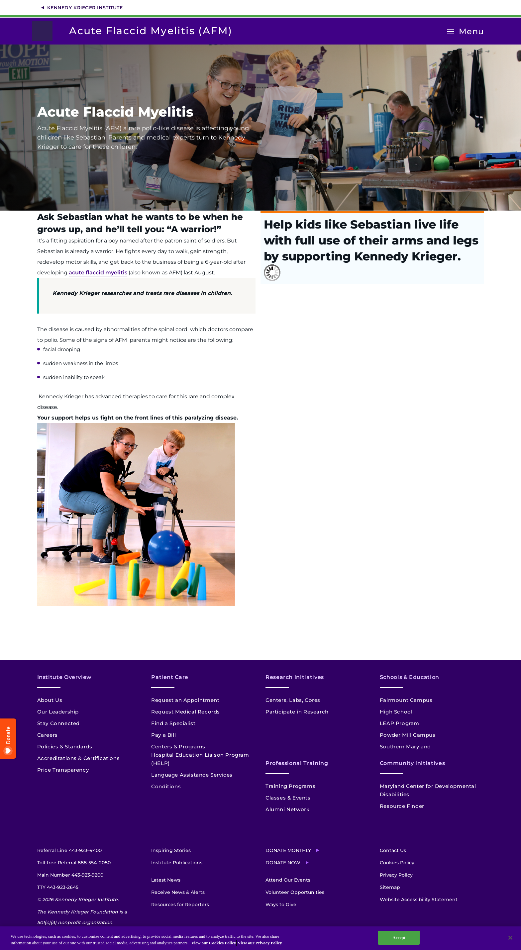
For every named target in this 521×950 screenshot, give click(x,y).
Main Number (70, 875)
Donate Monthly (288, 850)
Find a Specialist (173, 723)
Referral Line (69, 850)
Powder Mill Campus (408, 735)
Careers (47, 735)
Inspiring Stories (171, 850)
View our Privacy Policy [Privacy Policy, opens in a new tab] (260, 942)
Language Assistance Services (192, 775)
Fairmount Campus (406, 700)
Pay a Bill (163, 735)
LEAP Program (399, 723)
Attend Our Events (287, 880)
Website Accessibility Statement (419, 900)
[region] (260, 938)
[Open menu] (450, 32)
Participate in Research (297, 712)
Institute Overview (64, 677)
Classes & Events (288, 798)
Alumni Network (287, 809)
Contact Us (393, 850)
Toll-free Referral (74, 862)
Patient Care (169, 677)
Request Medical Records (185, 712)
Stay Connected (58, 723)
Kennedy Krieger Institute (85, 8)
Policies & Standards (64, 746)
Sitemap (390, 887)
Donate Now (282, 863)
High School (396, 712)
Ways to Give (280, 904)
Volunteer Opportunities (294, 892)
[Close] (510, 937)
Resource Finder (402, 806)
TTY (57, 887)
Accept (398, 937)
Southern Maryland (405, 746)
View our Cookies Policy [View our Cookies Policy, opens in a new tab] (213, 942)
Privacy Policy (396, 875)
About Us (49, 700)
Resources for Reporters (180, 904)
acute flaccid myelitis (98, 272)
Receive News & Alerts (178, 892)
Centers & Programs (178, 746)
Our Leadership (58, 712)
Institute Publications (176, 863)
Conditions (166, 786)
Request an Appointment (185, 700)
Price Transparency (63, 770)
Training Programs (290, 786)
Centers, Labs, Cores (292, 700)
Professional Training (296, 763)
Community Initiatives (412, 763)
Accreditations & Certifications (78, 758)
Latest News (165, 880)
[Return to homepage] (45, 31)
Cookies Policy (397, 863)
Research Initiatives (294, 677)
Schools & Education (409, 677)
